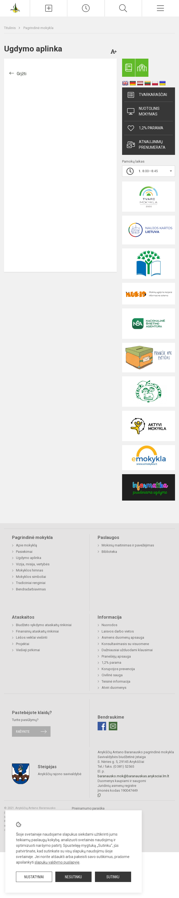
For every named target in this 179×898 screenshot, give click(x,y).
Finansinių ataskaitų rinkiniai (37, 631)
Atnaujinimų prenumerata (146, 145)
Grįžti (21, 73)
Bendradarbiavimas (31, 589)
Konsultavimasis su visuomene (125, 644)
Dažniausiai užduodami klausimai (127, 650)
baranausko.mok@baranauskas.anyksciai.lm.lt (133, 776)
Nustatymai (34, 877)
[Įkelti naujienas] (48, 8)
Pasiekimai (24, 552)
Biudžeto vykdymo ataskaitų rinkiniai (44, 625)
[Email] (113, 726)
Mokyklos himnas (29, 570)
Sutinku (112, 877)
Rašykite (23, 732)
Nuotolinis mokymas (143, 111)
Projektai (22, 644)
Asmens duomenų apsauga (123, 637)
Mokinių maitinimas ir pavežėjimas (128, 545)
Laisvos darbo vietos (118, 631)
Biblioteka (109, 552)
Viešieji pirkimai (28, 650)
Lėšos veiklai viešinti (31, 637)
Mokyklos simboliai (31, 577)
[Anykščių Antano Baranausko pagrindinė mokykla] (15, 7)
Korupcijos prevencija (118, 669)
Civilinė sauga (112, 675)
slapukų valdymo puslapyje (57, 862)
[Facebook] (102, 726)
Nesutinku (73, 877)
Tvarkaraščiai (147, 95)
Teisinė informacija (116, 681)
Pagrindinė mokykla (38, 28)
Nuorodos (109, 625)
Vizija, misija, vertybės (32, 564)
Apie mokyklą (26, 545)
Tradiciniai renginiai (30, 583)
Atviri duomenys (114, 688)
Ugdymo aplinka (28, 558)
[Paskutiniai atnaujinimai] (85, 8)
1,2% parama (145, 128)
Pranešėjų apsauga (116, 656)
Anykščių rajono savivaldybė (59, 774)
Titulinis (10, 28)
